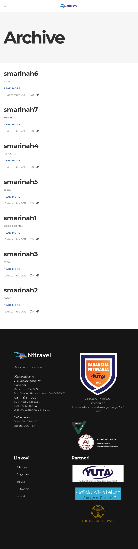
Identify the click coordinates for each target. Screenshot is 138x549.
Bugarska (23, 474)
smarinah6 (21, 73)
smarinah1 (20, 218)
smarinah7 (21, 109)
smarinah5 (21, 182)
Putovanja (23, 489)
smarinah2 (21, 290)
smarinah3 (21, 254)
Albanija (22, 467)
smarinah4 (21, 146)
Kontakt (22, 496)
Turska (21, 481)
